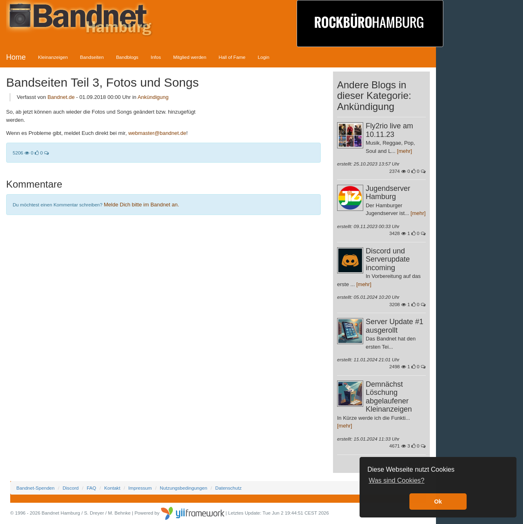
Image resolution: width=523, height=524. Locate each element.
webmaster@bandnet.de (157, 133)
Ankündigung (153, 97)
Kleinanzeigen (53, 57)
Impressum (140, 487)
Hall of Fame (232, 57)
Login (263, 57)
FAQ (91, 487)
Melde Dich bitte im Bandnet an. (141, 205)
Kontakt (112, 487)
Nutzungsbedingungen (183, 487)
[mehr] (404, 151)
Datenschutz (228, 487)
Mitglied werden (189, 57)
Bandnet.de (61, 97)
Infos (156, 57)
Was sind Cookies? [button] (396, 480)
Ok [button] (438, 501)
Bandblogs (127, 57)
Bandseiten (92, 57)
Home (16, 57)
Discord (70, 487)
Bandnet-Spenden (35, 487)
